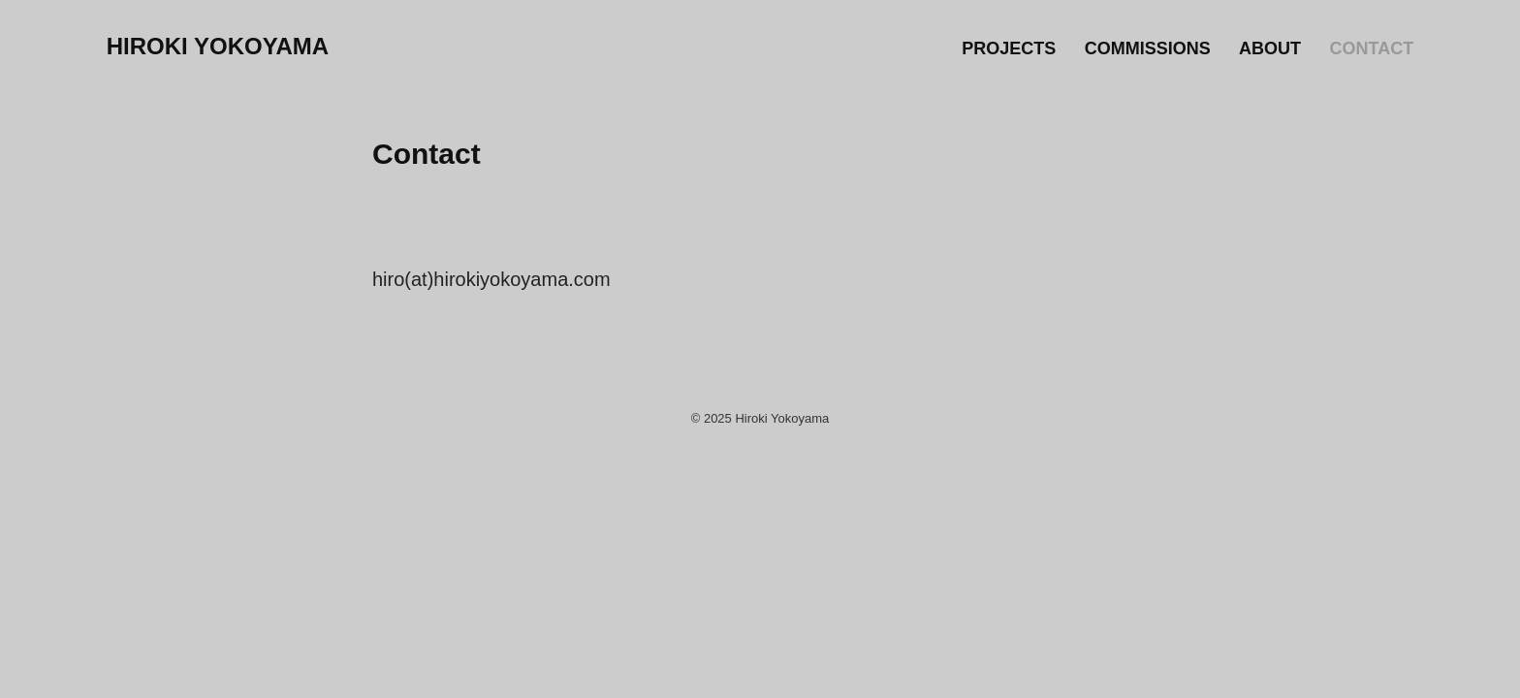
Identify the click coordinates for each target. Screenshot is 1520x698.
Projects (1009, 48)
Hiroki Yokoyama (218, 46)
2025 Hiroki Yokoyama (766, 418)
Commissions (1148, 48)
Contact (1372, 48)
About (1270, 48)
